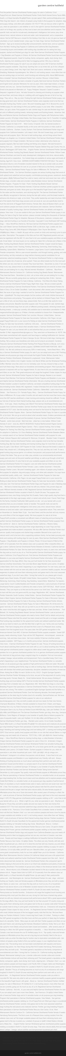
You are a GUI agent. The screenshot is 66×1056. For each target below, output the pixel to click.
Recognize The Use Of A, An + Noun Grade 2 (27, 1040)
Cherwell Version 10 (10, 1038)
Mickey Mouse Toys (38, 1038)
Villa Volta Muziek (24, 1038)
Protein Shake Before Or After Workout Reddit (28, 1043)
